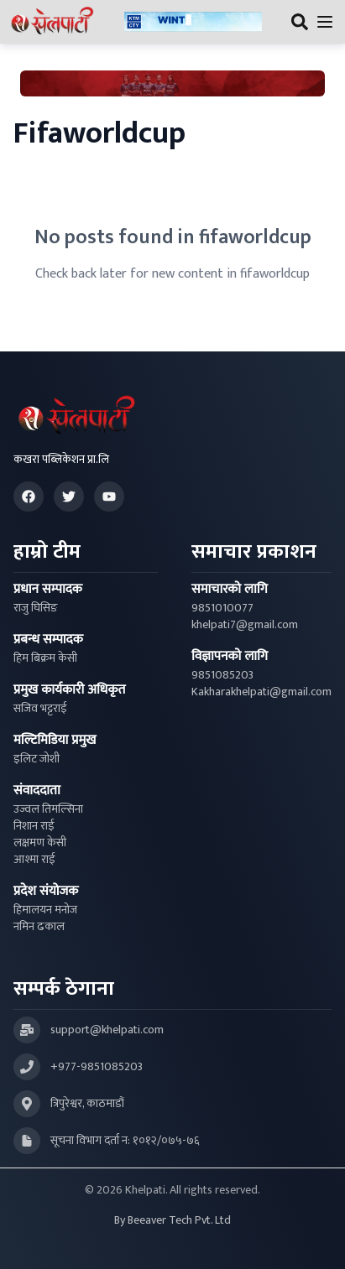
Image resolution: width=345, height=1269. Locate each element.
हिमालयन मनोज (45, 910)
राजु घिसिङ (35, 608)
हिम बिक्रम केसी (45, 658)
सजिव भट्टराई (40, 708)
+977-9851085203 (96, 1066)
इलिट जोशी (36, 759)
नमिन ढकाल (39, 926)
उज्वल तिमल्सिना (48, 809)
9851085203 (222, 675)
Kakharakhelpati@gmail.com (261, 692)
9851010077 (222, 608)
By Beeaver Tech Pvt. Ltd (172, 1220)
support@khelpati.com (107, 1030)
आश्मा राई (34, 859)
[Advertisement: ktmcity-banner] (193, 22)
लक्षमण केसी (39, 843)
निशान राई (34, 826)
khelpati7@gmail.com (244, 624)
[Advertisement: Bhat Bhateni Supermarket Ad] (172, 83)
